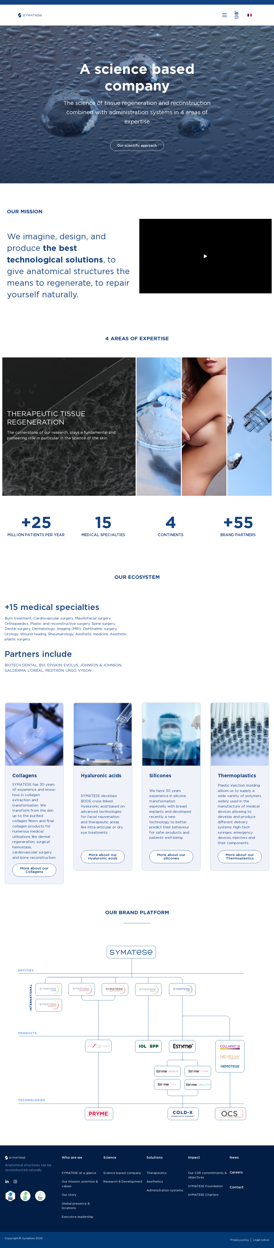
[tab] (69, 426)
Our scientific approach (137, 134)
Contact (237, 1187)
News (234, 1157)
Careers (236, 1172)
